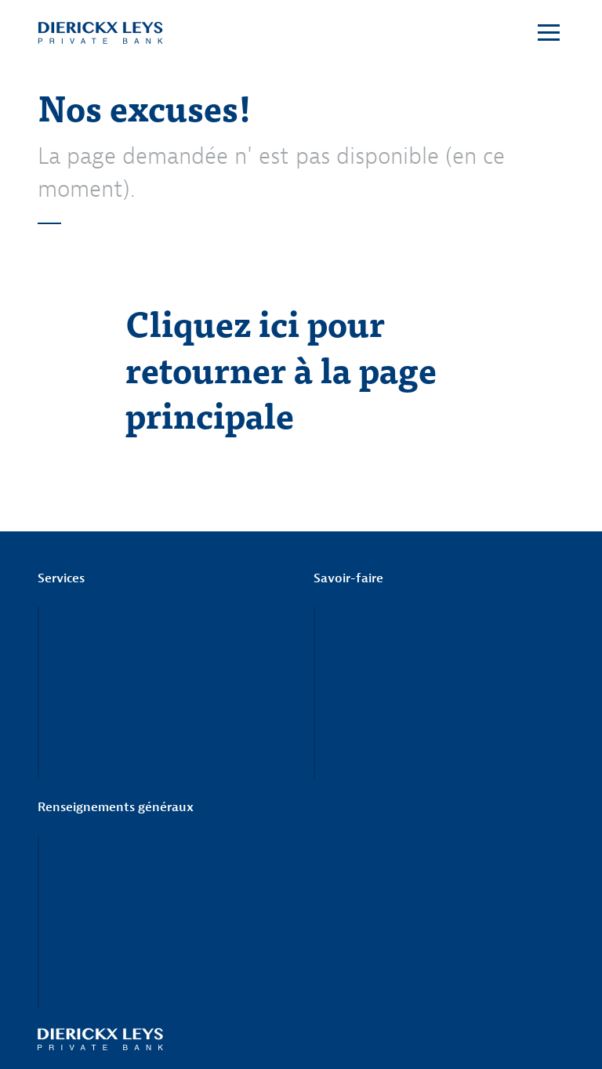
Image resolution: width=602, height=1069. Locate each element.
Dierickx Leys (100, 33)
